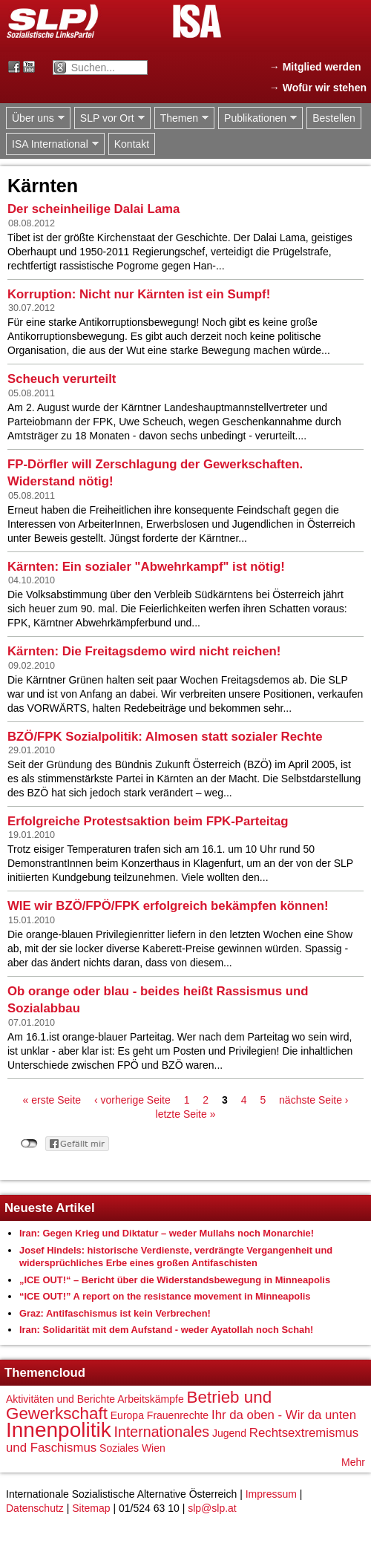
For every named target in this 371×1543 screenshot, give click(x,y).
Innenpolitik (58, 1429)
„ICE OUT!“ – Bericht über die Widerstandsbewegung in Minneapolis (174, 1279)
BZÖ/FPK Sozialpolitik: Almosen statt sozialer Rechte (165, 737)
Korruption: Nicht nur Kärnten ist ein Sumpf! (138, 294)
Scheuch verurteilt (61, 379)
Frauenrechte (178, 1415)
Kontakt (131, 144)
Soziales (119, 1448)
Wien (153, 1448)
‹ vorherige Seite (132, 1100)
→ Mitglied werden (315, 67)
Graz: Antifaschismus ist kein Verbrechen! (115, 1313)
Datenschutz (35, 1508)
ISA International (52, 144)
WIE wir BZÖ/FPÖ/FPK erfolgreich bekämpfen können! (168, 906)
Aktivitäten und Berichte (60, 1399)
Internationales (162, 1432)
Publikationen (257, 118)
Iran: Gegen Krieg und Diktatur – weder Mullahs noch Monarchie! (166, 1233)
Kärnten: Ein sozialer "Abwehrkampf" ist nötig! (146, 567)
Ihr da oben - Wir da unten (283, 1415)
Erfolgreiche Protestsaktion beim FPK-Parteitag (148, 821)
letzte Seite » (186, 1114)
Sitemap (91, 1508)
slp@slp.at (212, 1508)
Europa (127, 1415)
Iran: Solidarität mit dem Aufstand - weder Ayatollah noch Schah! (166, 1329)
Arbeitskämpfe (150, 1399)
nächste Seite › (313, 1100)
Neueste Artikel (49, 1208)
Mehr (353, 1462)
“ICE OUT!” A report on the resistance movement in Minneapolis (165, 1296)
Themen (181, 118)
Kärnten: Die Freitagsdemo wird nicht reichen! (143, 651)
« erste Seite (52, 1100)
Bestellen (333, 118)
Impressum (271, 1494)
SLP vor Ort (109, 118)
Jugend (229, 1433)
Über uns (35, 118)
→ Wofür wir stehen (318, 88)
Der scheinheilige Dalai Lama (93, 209)
